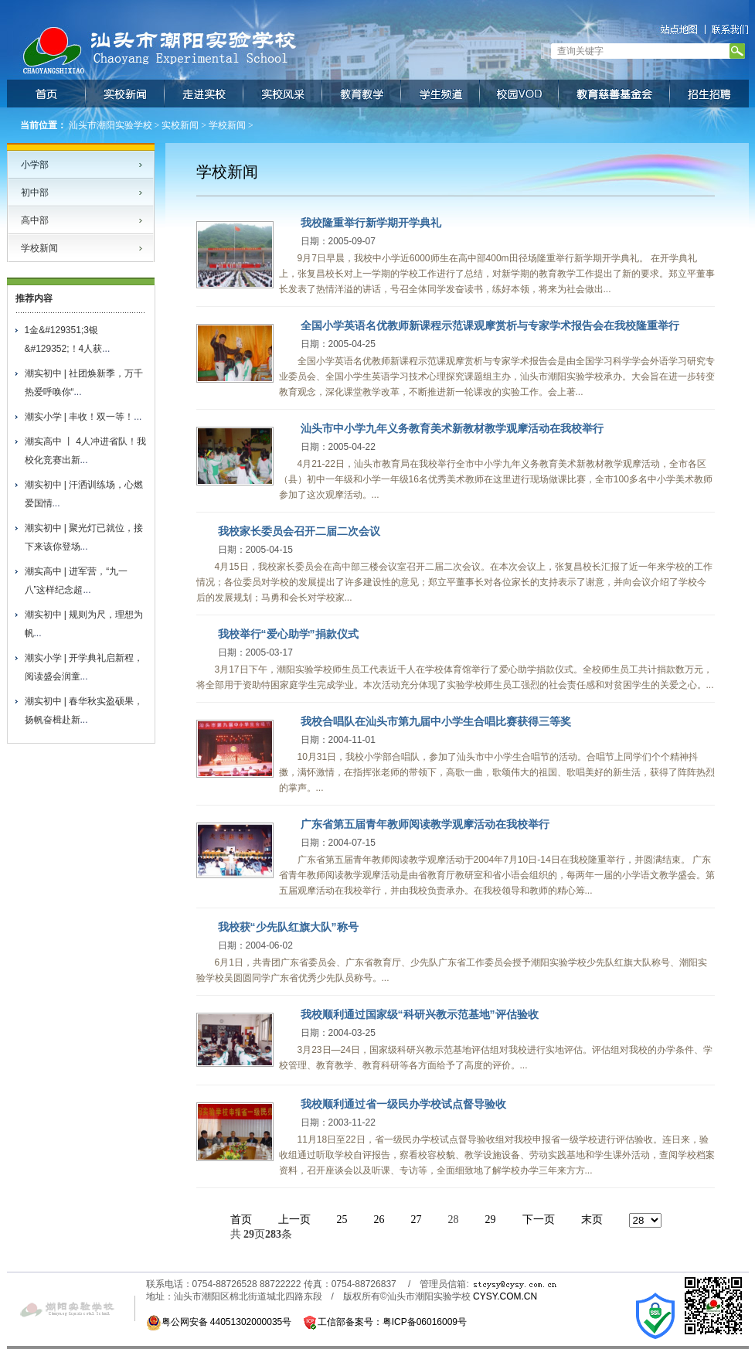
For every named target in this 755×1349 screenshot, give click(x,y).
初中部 (35, 192)
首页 (241, 1219)
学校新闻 (227, 125)
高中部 (35, 220)
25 (342, 1219)
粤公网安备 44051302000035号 (219, 1322)
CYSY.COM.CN (505, 1296)
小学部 (35, 164)
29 (490, 1219)
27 (416, 1219)
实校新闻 (180, 125)
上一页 (294, 1219)
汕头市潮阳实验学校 (110, 125)
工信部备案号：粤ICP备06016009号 (392, 1322)
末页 (592, 1219)
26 (379, 1219)
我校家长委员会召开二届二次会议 (299, 531)
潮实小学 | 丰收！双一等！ (79, 416)
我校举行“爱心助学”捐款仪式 (288, 634)
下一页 (538, 1219)
